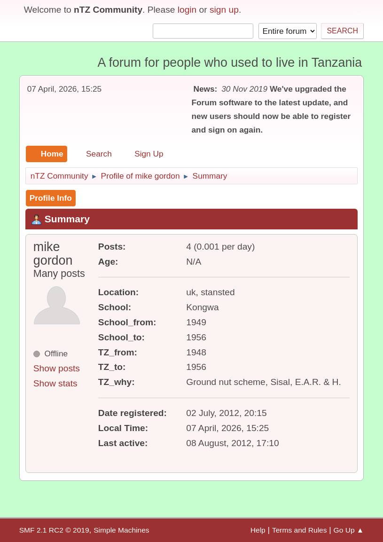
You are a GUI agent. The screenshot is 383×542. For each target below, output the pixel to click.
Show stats (55, 383)
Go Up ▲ (349, 530)
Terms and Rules (299, 530)
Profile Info (51, 198)
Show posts (56, 368)
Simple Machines (121, 530)
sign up (224, 10)
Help (258, 530)
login (187, 10)
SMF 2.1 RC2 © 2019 (54, 530)
